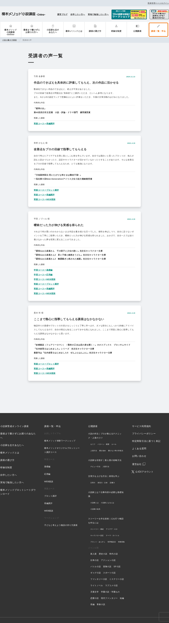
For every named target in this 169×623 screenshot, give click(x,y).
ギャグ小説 (95, 573)
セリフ (92, 444)
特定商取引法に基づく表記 (146, 441)
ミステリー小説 (116, 579)
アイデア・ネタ (112, 529)
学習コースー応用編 (43, 275)
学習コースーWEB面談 (44, 279)
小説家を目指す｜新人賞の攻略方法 (105, 460)
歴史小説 (103, 554)
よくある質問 (139, 448)
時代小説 (113, 554)
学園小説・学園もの (110, 592)
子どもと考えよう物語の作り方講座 (61, 525)
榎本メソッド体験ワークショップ (59, 441)
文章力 (92, 482)
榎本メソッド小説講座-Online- (10, 32)
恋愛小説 (94, 598)
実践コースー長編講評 (44, 123)
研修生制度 (116, 31)
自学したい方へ (77, 14)
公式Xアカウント (144, 471)
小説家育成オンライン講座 (14, 426)
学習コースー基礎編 (43, 270)
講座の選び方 (95, 31)
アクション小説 (108, 560)
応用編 (47, 474)
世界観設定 (112, 542)
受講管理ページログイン (158, 3)
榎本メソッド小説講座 (23, 14)
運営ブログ (62, 14)
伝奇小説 (94, 560)
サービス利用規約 (141, 426)
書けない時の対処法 (115, 450)
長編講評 (48, 503)
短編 (122, 598)
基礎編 (47, 466)
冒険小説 (107, 566)
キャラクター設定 (97, 535)
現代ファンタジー (109, 598)
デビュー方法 (95, 466)
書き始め (102, 450)
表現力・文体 (103, 482)
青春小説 (101, 604)
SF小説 (117, 566)
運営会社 (137, 464)
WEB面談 (48, 481)
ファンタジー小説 (98, 579)
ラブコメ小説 (111, 585)
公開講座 (137, 31)
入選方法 (106, 466)
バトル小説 (95, 566)
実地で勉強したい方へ (98, 14)
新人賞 (93, 554)
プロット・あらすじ (97, 542)
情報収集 (121, 542)
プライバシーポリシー (144, 433)
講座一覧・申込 (158, 31)
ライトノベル (96, 585)
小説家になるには (107, 503)
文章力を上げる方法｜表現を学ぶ (103, 476)
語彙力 (112, 482)
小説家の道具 (95, 509)
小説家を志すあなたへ (53, 31)
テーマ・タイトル (112, 535)
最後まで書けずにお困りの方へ (31, 31)
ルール (114, 444)
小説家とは (94, 503)
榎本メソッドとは (74, 31)
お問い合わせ (139, 456)
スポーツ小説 (109, 573)
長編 (92, 604)
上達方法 (93, 450)
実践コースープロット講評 (46, 190)
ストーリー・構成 (97, 529)
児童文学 (94, 592)
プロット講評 (50, 496)
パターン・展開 (103, 444)
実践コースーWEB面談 (44, 199)
